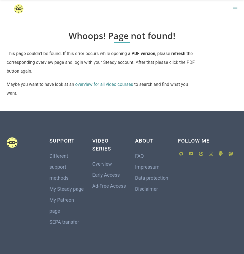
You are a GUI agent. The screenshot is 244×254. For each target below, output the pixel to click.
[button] (235, 9)
